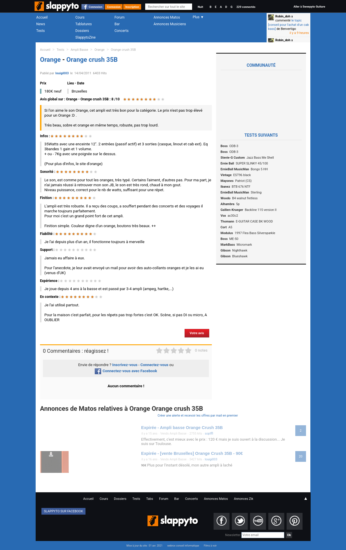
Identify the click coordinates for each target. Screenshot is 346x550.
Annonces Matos (167, 17)
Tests (40, 31)
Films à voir (210, 545)
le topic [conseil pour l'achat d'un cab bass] (288, 25)
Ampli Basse (79, 50)
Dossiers (82, 31)
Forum (119, 17)
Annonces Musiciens (170, 24)
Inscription (132, 6)
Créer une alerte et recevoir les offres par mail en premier (198, 415)
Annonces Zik (243, 499)
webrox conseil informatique (183, 545)
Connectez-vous (155, 365)
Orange (99, 50)
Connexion (95, 6)
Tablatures (83, 24)
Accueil (42, 17)
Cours (80, 17)
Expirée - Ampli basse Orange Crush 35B (182, 427)
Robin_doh (282, 16)
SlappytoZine (85, 37)
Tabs (149, 499)
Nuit (200, 6)
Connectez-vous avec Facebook (126, 371)
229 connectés (245, 6)
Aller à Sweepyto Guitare (309, 6)
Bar (117, 24)
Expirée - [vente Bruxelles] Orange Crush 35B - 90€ (192, 453)
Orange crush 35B (123, 50)
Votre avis (197, 333)
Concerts (121, 31)
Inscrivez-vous (124, 365)
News (40, 24)
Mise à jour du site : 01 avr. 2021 (144, 545)
